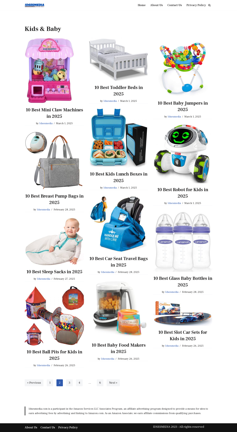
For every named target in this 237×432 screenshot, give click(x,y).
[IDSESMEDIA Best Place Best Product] (34, 5)
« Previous (34, 383)
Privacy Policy (196, 5)
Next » (113, 383)
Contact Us (174, 5)
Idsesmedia (46, 123)
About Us (156, 5)
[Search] (209, 5)
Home (142, 5)
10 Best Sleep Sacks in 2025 (54, 272)
